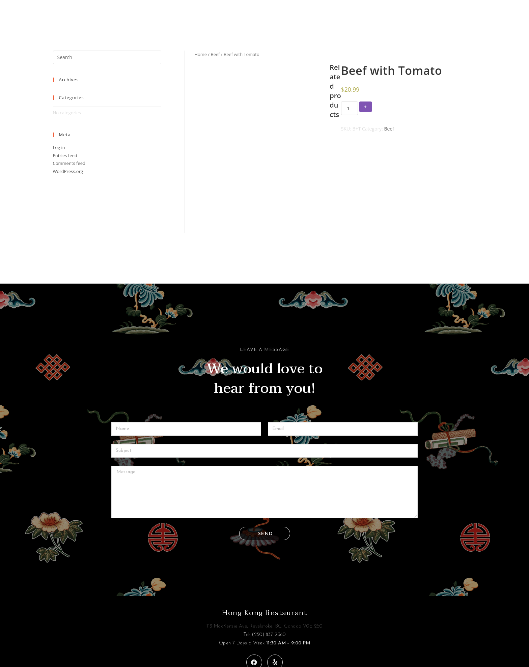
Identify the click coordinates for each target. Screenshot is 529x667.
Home (201, 54)
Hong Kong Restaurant (264, 568)
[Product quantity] (349, 108)
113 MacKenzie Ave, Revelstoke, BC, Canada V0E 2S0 (264, 582)
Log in (59, 147)
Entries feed (65, 155)
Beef (215, 54)
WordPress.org (68, 171)
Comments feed (69, 163)
